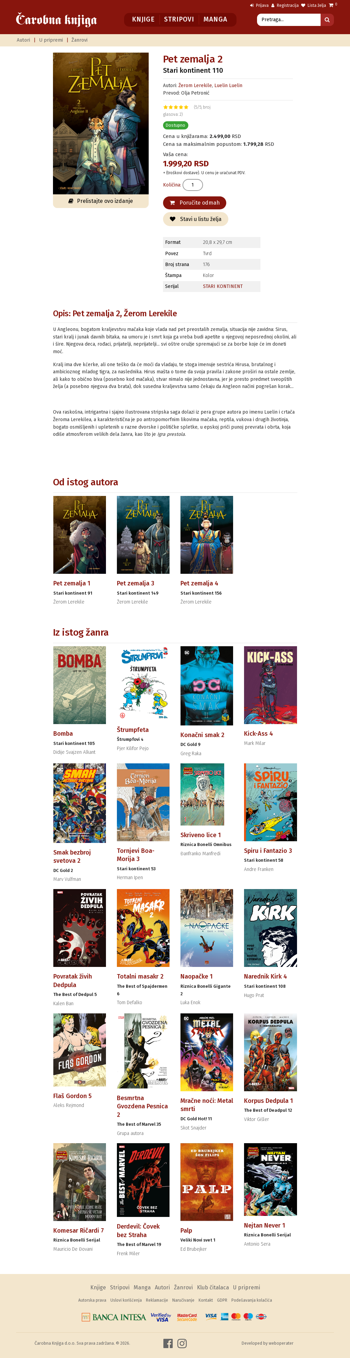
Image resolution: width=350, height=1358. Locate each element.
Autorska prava (92, 1300)
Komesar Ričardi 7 (78, 1230)
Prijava (259, 5)
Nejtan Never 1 (264, 1225)
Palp (186, 1230)
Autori (23, 40)
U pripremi (51, 40)
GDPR (222, 1300)
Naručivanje (183, 1300)
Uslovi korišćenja (126, 1300)
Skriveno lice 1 (200, 835)
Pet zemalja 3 (135, 583)
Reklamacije (157, 1300)
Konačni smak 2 (202, 735)
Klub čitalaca (213, 1287)
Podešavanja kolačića (251, 1300)
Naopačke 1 (196, 976)
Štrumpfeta (133, 730)
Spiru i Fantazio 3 (268, 851)
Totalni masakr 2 (140, 976)
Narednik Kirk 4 (265, 976)
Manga (215, 19)
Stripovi (179, 19)
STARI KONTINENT (223, 286)
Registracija (285, 5)
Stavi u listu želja (195, 219)
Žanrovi (79, 40)
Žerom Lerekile (195, 85)
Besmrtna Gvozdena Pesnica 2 (142, 1106)
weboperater (281, 1343)
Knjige (143, 19)
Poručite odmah (195, 202)
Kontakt (206, 1300)
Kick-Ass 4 (258, 733)
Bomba (63, 733)
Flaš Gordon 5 (72, 1096)
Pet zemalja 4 (199, 583)
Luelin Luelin (228, 85)
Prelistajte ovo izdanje (100, 201)
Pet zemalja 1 (71, 583)
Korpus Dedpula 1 (268, 1101)
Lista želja (313, 5)
